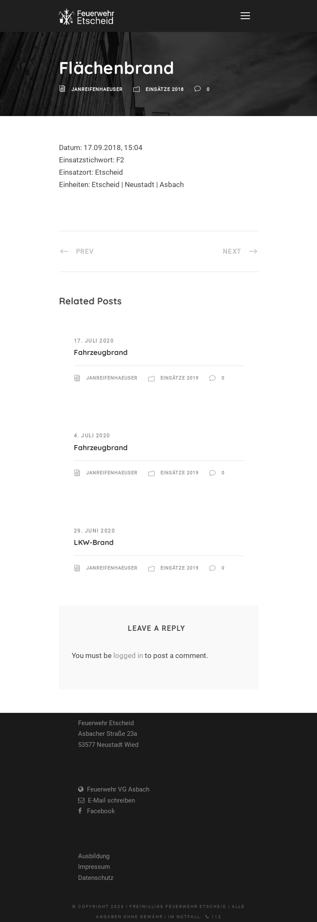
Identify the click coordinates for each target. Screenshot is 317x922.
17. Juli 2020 (94, 341)
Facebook (98, 811)
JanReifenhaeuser (97, 89)
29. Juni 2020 (94, 531)
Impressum (94, 867)
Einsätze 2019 (179, 378)
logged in (128, 655)
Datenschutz (95, 878)
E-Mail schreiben (109, 800)
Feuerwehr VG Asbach (116, 789)
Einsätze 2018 (165, 89)
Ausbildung (93, 856)
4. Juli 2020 (92, 436)
